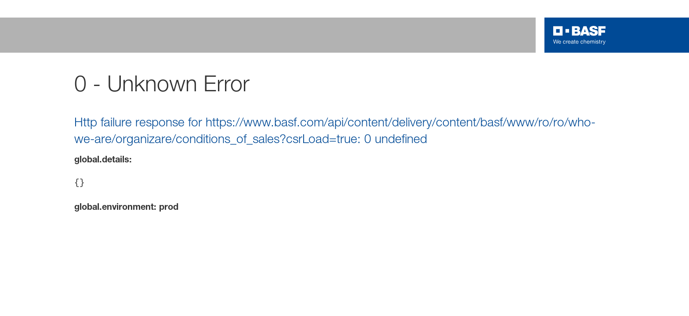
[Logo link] (579, 35)
